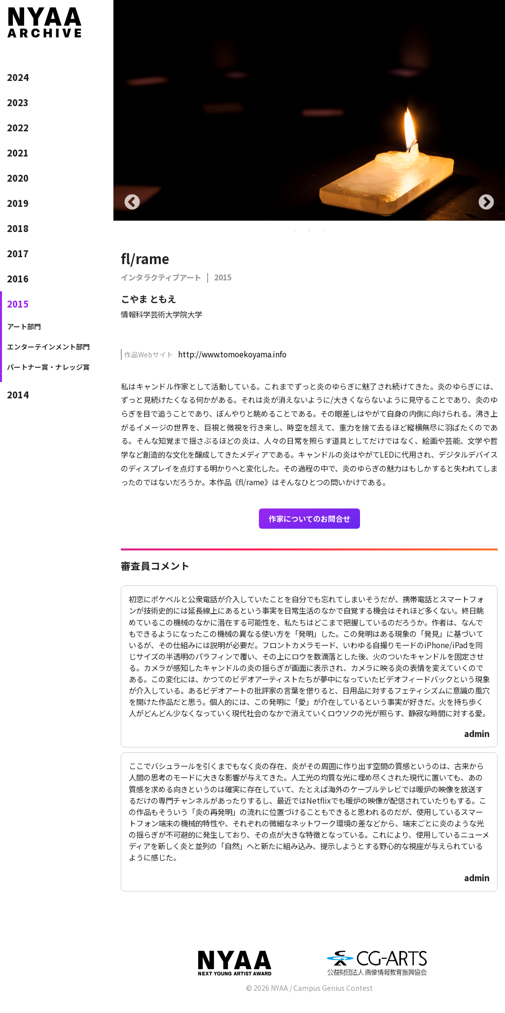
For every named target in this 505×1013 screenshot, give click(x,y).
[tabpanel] (309, 110)
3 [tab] (324, 230)
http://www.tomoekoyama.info (232, 354)
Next (486, 203)
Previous (132, 203)
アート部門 (24, 326)
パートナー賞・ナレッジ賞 (48, 367)
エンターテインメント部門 (48, 346)
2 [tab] (309, 230)
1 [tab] (294, 230)
